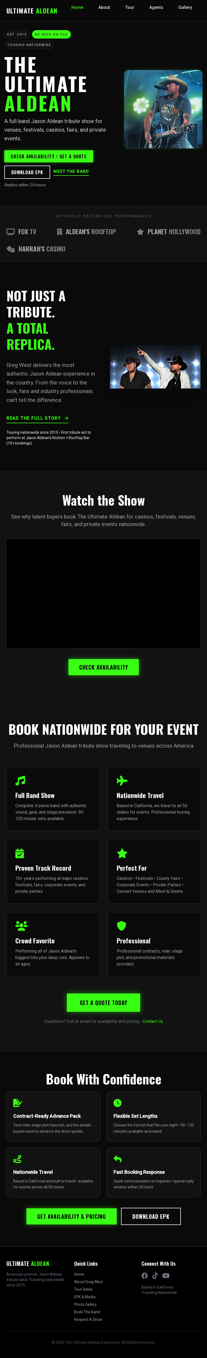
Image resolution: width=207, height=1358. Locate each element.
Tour (129, 7)
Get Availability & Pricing (71, 1216)
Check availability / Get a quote (49, 156)
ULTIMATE (31, 10)
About (104, 7)
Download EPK (27, 172)
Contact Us (153, 1021)
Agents (156, 7)
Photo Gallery (85, 1304)
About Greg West (88, 1282)
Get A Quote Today (103, 1003)
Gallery (185, 7)
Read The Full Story (37, 418)
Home (77, 7)
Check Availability (103, 667)
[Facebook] (145, 1276)
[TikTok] (155, 1276)
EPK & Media (84, 1297)
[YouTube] (166, 1276)
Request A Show (88, 1319)
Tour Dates (83, 1289)
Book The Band (87, 1312)
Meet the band (71, 171)
